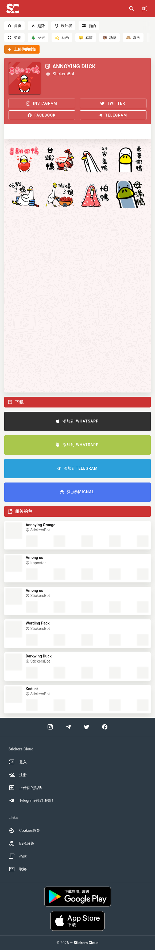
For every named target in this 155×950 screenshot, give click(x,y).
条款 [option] (18, 856)
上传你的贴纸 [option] (25, 787)
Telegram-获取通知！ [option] (32, 800)
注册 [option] (18, 775)
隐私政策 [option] (21, 843)
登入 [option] (18, 762)
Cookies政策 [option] (24, 830)
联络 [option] (18, 869)
